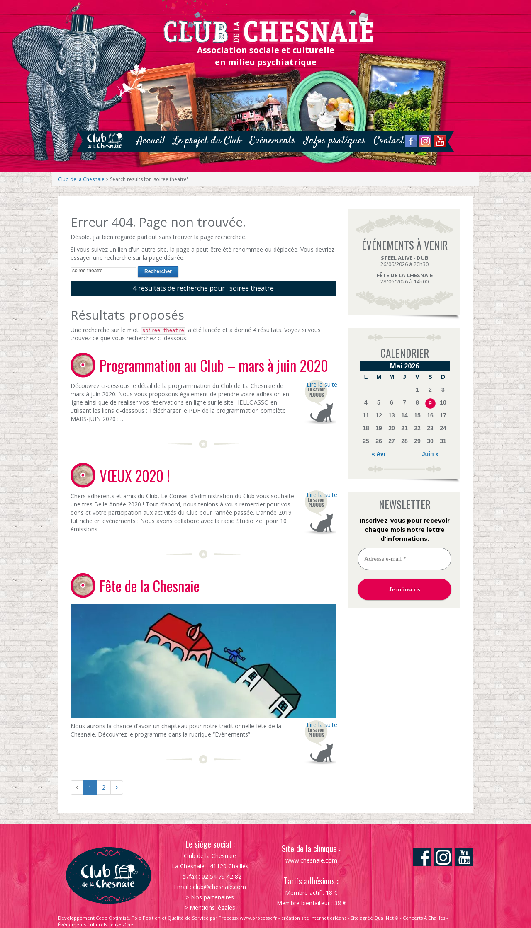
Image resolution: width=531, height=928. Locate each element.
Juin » (430, 454)
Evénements (272, 140)
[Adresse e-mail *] (404, 559)
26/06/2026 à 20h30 (404, 261)
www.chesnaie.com (311, 860)
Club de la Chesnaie (81, 179)
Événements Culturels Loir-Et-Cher (96, 924)
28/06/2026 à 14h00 (405, 278)
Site (355, 918)
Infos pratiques (334, 140)
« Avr (379, 454)
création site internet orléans (313, 918)
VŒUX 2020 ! (135, 475)
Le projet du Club (207, 140)
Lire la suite (321, 384)
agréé (366, 918)
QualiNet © (386, 918)
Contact (389, 140)
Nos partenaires (212, 897)
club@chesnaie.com (219, 887)
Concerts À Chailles (424, 918)
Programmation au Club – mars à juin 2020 (214, 365)
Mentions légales (212, 907)
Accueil (151, 140)
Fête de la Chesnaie (150, 585)
